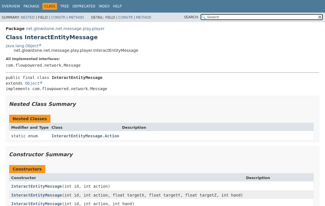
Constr (58, 17)
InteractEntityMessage (36, 186)
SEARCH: (191, 17)
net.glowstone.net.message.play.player (65, 28)
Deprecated (84, 6)
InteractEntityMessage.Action (85, 136)
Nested (27, 17)
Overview (11, 6)
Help (117, 6)
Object (32, 83)
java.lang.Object (22, 45)
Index (104, 6)
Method (76, 17)
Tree (64, 6)
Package (31, 6)
